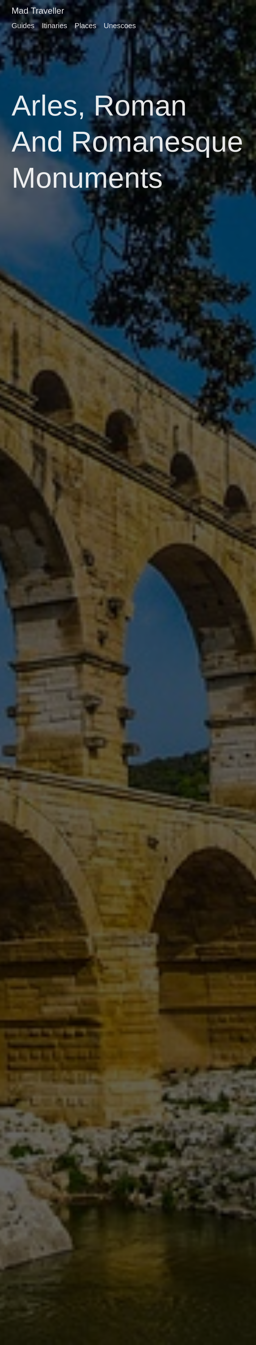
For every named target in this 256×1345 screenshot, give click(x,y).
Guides (23, 26)
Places (85, 26)
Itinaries (54, 26)
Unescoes (120, 26)
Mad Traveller (38, 11)
